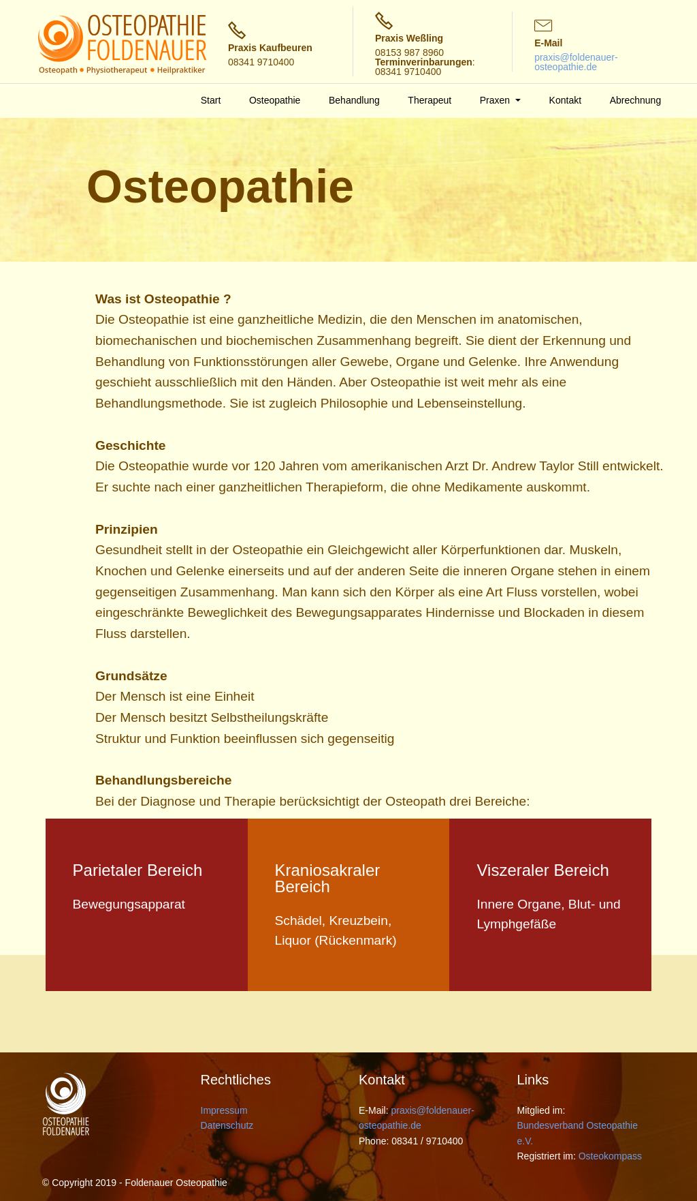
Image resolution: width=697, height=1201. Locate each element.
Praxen (496, 100)
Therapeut (429, 100)
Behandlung (354, 100)
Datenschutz (227, 1125)
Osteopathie (275, 100)
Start (211, 100)
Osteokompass (610, 1156)
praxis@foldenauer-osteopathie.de (575, 62)
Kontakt (565, 100)
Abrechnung (636, 100)
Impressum (224, 1110)
